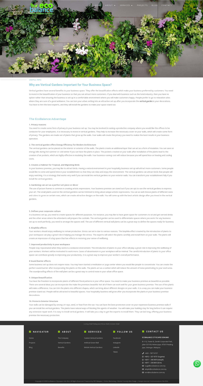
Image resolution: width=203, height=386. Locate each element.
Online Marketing (110, 381)
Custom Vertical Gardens (93, 338)
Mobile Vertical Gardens (93, 347)
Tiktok (115, 352)
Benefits (61, 347)
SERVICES (126, 5)
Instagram (117, 342)
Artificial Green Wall (91, 342)
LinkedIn (116, 347)
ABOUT (110, 5)
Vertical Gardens (64, 342)
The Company (63, 338)
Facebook (117, 338)
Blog (30, 347)
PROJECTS (142, 5)
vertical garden (146, 101)
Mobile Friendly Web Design (127, 381)
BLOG (155, 5)
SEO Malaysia (97, 381)
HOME (98, 5)
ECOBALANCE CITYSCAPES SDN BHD (156, 337)
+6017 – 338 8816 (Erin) (153, 362)
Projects (32, 342)
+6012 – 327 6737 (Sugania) (155, 356)
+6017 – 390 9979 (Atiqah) (154, 359)
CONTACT (167, 5)
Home (31, 338)
